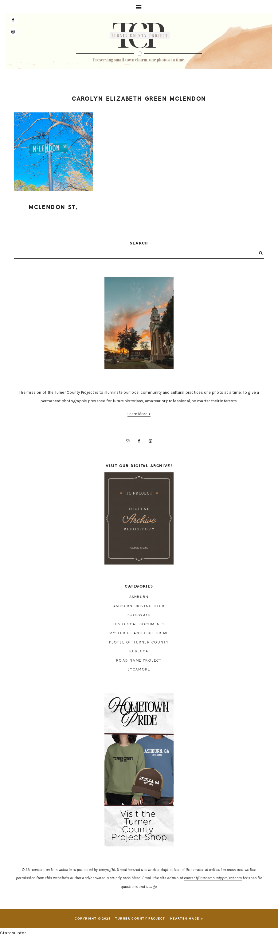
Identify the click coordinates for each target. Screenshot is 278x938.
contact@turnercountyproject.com (213, 878)
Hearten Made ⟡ (186, 918)
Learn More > (139, 414)
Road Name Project (139, 660)
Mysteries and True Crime (139, 633)
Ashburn (139, 597)
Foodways (139, 615)
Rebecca (138, 651)
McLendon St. (53, 207)
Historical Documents (139, 624)
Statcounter (13, 933)
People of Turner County (139, 642)
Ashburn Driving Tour (139, 606)
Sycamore (139, 669)
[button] (139, 7)
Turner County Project (139, 43)
